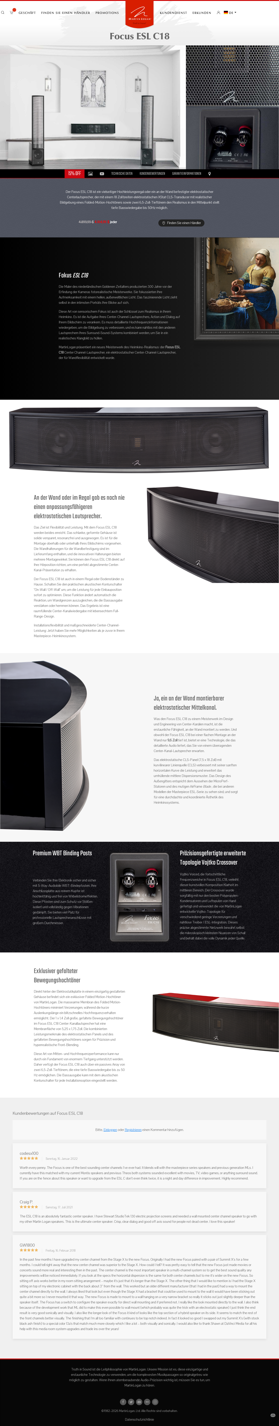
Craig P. (26, 1202)
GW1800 (27, 1245)
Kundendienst (173, 12)
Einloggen (110, 1130)
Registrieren (133, 1130)
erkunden (202, 12)
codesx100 (29, 1153)
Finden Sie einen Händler (65, 12)
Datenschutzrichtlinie (139, 1419)
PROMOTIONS (107, 12)
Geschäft (27, 12)
